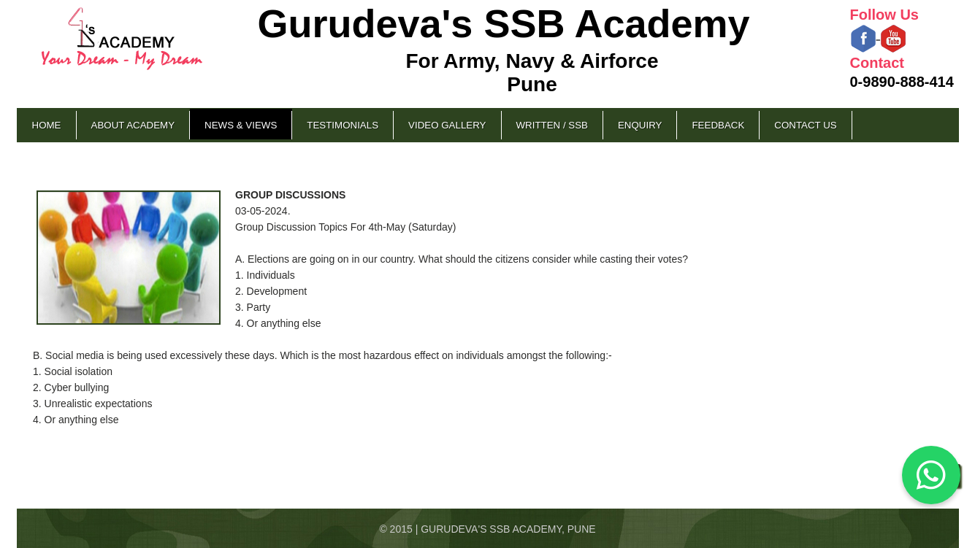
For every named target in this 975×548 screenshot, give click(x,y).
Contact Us (805, 125)
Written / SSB (552, 125)
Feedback (718, 125)
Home (46, 125)
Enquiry (640, 125)
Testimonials (342, 125)
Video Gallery (447, 125)
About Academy (133, 125)
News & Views (240, 125)
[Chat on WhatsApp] (931, 475)
